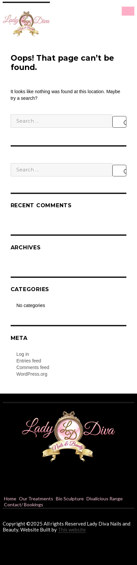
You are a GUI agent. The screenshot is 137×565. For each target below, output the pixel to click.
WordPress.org (31, 374)
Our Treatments (36, 498)
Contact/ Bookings (23, 504)
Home (10, 498)
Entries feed (28, 360)
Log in (22, 354)
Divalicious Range (104, 498)
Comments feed (32, 367)
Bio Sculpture (70, 498)
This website (72, 530)
